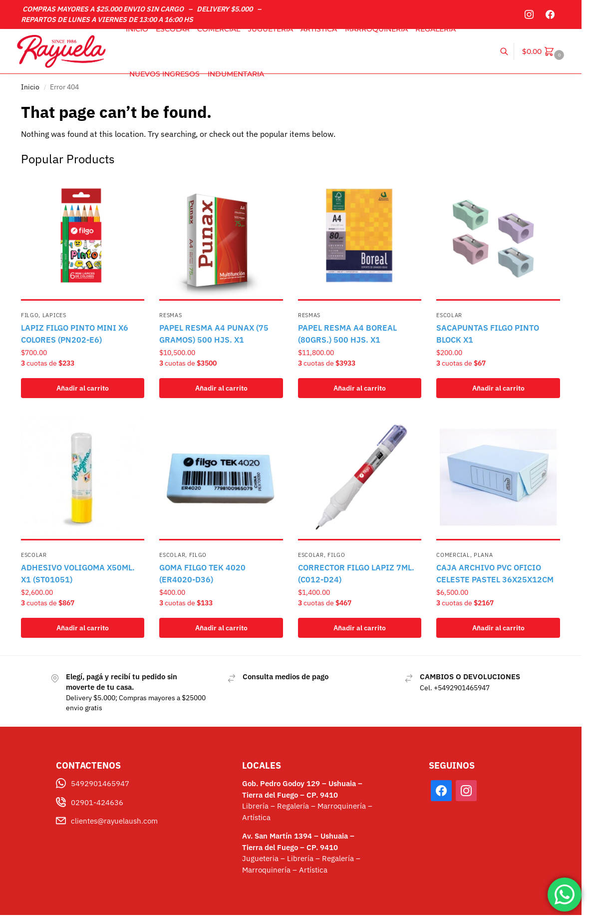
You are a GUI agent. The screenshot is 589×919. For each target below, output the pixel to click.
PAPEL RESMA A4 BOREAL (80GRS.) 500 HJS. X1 (347, 334)
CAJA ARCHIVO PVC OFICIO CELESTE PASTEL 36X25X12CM (495, 573)
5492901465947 (100, 783)
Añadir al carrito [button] (82, 388)
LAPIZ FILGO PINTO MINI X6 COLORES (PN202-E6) (74, 334)
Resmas (170, 315)
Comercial (453, 554)
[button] (544, 51)
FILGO (30, 315)
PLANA (483, 554)
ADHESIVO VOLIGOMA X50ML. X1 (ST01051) (78, 573)
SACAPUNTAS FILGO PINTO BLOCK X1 (487, 334)
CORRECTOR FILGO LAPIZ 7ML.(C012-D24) (356, 573)
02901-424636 (97, 802)
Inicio (30, 86)
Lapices (54, 315)
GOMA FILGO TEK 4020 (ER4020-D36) (202, 573)
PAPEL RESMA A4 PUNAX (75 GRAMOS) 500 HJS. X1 (214, 334)
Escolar (449, 315)
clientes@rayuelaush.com (114, 821)
